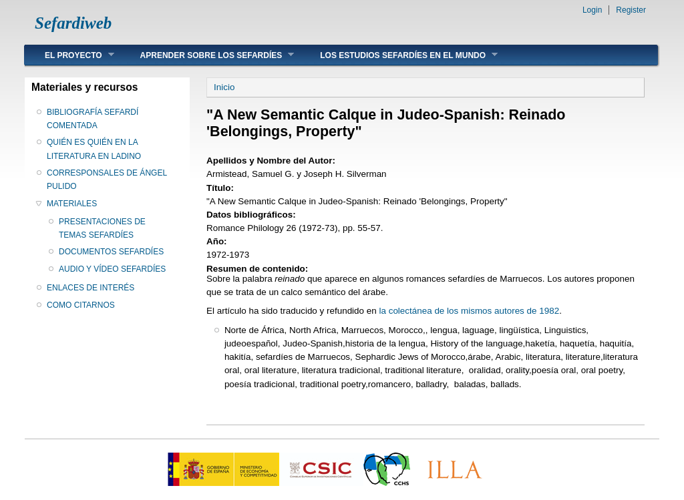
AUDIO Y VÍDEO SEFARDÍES (112, 269)
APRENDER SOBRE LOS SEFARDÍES (207, 55)
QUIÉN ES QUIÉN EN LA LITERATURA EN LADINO (94, 149)
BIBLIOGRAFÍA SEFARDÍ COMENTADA (92, 118)
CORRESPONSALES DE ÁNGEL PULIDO (107, 179)
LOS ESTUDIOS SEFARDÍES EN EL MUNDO (399, 55)
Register (631, 10)
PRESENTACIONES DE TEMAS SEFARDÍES (102, 228)
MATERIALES (72, 203)
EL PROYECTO (69, 55)
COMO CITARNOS (81, 305)
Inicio (224, 87)
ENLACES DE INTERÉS (90, 287)
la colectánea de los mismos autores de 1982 (469, 311)
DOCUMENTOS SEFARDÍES (111, 251)
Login (592, 10)
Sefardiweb (73, 23)
